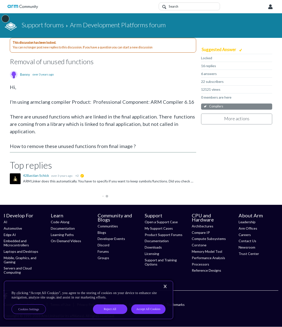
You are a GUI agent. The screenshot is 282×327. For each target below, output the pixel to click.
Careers (245, 235)
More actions (236, 118)
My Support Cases (159, 228)
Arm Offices (248, 228)
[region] (88, 300)
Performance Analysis (208, 258)
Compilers (216, 106)
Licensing (152, 254)
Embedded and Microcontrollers (16, 243)
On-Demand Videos (66, 241)
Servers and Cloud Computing (18, 270)
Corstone (199, 245)
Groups (103, 258)
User (270, 6)
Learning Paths (62, 235)
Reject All (110, 309)
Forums (103, 251)
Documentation (63, 228)
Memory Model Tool (207, 251)
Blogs (102, 232)
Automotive (13, 228)
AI (5, 222)
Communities (108, 226)
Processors (200, 264)
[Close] (165, 286)
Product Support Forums (163, 235)
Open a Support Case (161, 222)
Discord (103, 245)
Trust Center (249, 254)
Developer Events (111, 239)
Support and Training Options (161, 262)
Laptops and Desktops (21, 251)
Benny (25, 74)
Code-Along (60, 222)
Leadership (247, 222)
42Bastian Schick (36, 175)
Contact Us (247, 241)
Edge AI (10, 235)
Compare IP (201, 232)
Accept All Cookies (148, 309)
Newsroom (247, 247)
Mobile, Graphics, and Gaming (20, 260)
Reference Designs (206, 270)
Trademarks (176, 304)
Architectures (202, 226)
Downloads (153, 247)
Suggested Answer (219, 49)
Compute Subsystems (209, 239)
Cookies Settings (28, 309)
